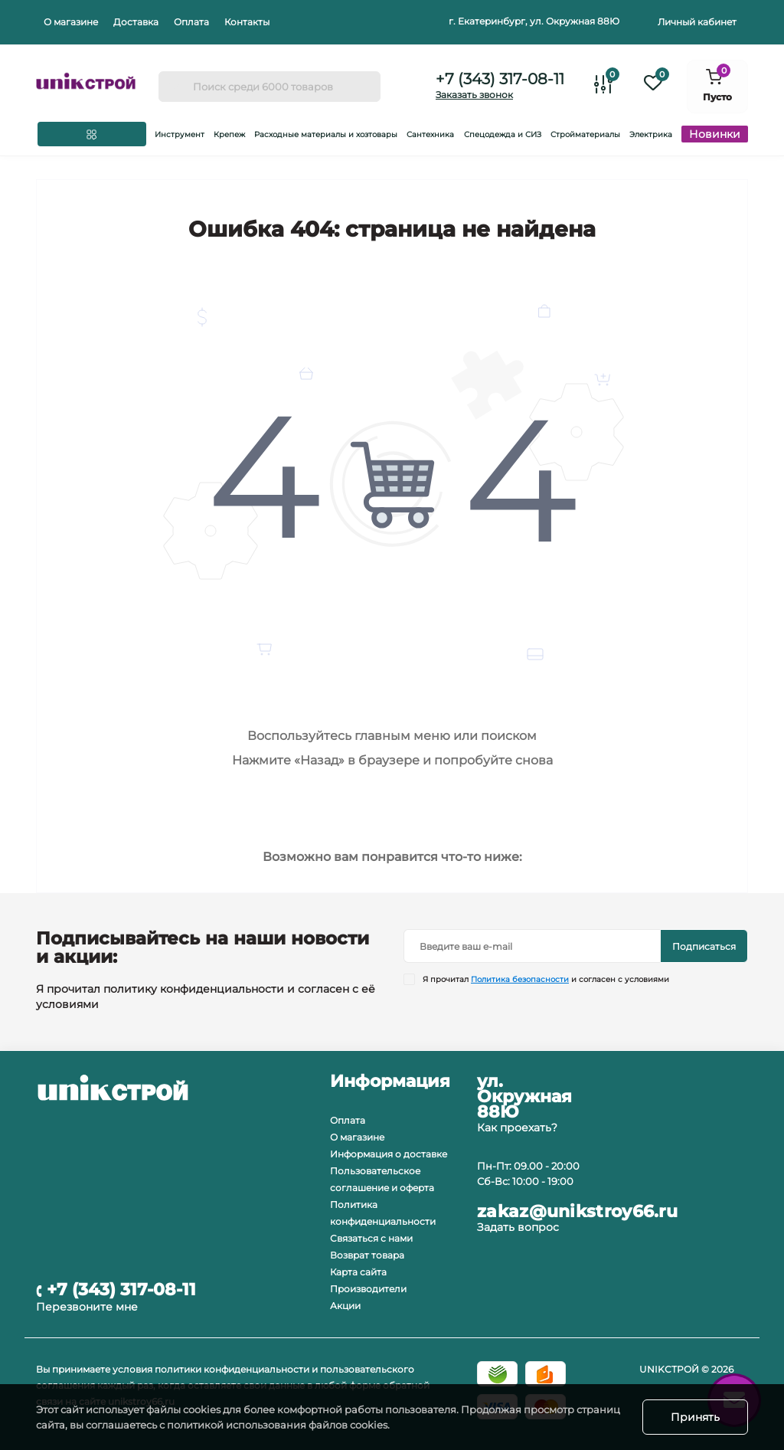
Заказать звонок (474, 94)
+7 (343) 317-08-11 (500, 79)
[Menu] (92, 134)
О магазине (71, 22)
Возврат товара (367, 1255)
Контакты (247, 22)
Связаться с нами (371, 1238)
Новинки (714, 134)
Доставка (135, 22)
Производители (368, 1289)
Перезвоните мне (87, 1307)
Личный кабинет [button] (697, 22)
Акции (345, 1305)
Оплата (191, 22)
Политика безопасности (520, 979)
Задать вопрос (518, 1227)
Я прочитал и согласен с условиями (546, 979)
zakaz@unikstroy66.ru (577, 1211)
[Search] (175, 86)
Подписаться (704, 946)
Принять (695, 1417)
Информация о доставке (388, 1154)
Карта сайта (358, 1272)
